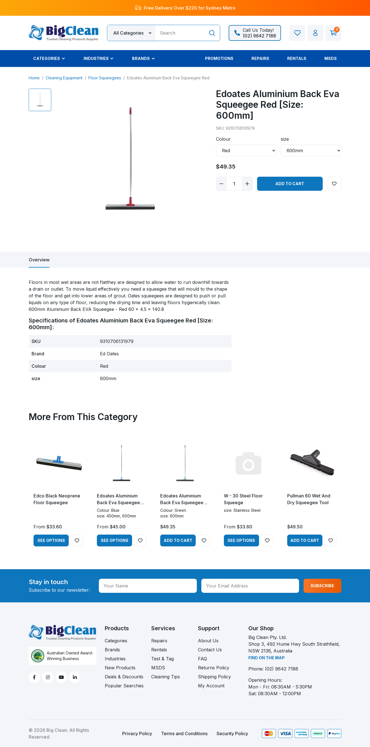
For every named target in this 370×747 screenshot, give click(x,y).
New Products (120, 667)
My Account (211, 685)
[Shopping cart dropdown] (333, 33)
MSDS (158, 667)
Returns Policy (213, 667)
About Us (208, 640)
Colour (223, 139)
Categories (116, 640)
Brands (112, 649)
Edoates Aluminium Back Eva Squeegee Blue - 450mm (118, 499)
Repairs (159, 640)
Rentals (159, 649)
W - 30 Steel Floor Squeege (243, 499)
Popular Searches (124, 685)
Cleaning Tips (165, 676)
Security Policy (232, 733)
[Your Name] (148, 586)
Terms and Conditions (184, 733)
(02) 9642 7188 (281, 669)
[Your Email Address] (250, 586)
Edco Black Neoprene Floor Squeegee (57, 499)
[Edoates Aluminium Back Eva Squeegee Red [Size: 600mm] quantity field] (234, 184)
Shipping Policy (214, 676)
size (285, 139)
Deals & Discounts (124, 676)
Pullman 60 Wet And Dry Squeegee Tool (308, 499)
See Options (51, 540)
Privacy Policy (137, 733)
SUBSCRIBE (322, 585)
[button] (315, 33)
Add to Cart (289, 183)
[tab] (39, 260)
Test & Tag (162, 658)
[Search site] (212, 33)
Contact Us (210, 649)
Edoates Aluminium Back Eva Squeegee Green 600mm (181, 499)
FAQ (202, 658)
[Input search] (179, 33)
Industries (115, 658)
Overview (39, 260)
